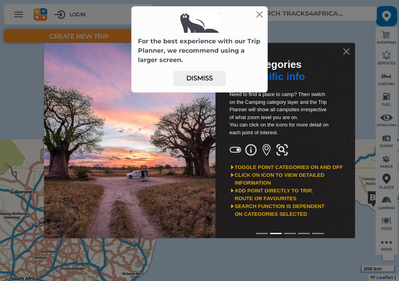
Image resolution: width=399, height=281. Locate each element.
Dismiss (199, 78)
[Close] (259, 14)
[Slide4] (318, 233)
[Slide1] (276, 233)
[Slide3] (304, 233)
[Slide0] (262, 233)
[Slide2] (290, 233)
